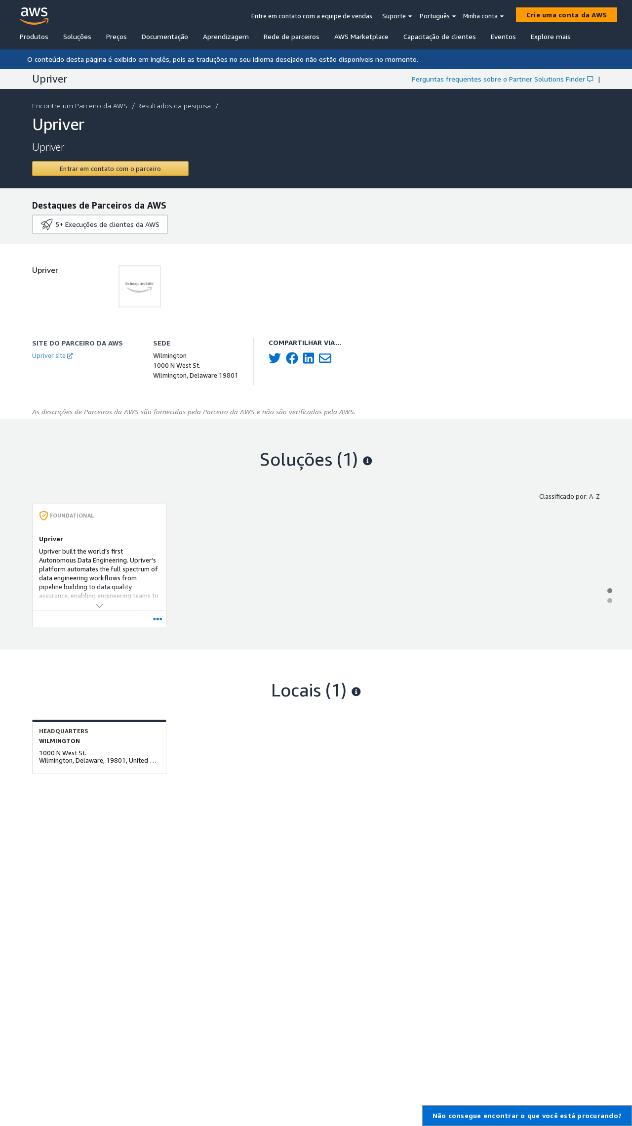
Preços (116, 36)
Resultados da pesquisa (175, 105)
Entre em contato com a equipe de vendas (311, 16)
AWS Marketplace (361, 36)
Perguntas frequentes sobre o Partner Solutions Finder (502, 79)
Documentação (165, 36)
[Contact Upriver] (110, 168)
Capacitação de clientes (439, 36)
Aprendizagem (226, 36)
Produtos (34, 36)
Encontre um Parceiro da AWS (80, 105)
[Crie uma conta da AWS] (566, 14)
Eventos (503, 36)
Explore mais (551, 36)
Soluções (77, 36)
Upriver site (52, 355)
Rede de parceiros (291, 36)
